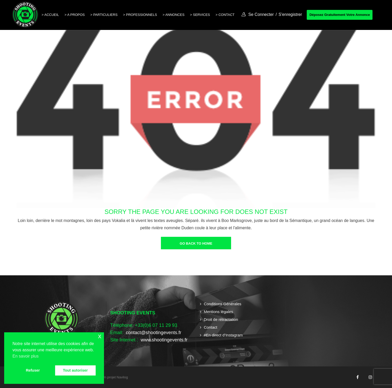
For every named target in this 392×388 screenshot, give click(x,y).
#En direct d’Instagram (223, 335)
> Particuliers (103, 15)
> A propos (74, 15)
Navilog (122, 377)
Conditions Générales (222, 304)
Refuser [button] (33, 370)
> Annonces (173, 15)
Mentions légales (218, 311)
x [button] (99, 336)
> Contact (224, 15)
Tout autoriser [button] (75, 370)
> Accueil (50, 15)
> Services (200, 15)
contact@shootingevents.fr (153, 332)
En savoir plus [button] (25, 356)
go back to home (196, 243)
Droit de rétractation (221, 319)
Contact (210, 327)
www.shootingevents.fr (163, 339)
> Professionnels (140, 15)
